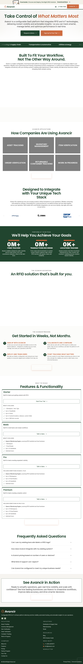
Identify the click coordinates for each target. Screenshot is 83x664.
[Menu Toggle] (56, 7)
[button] (4, 216)
